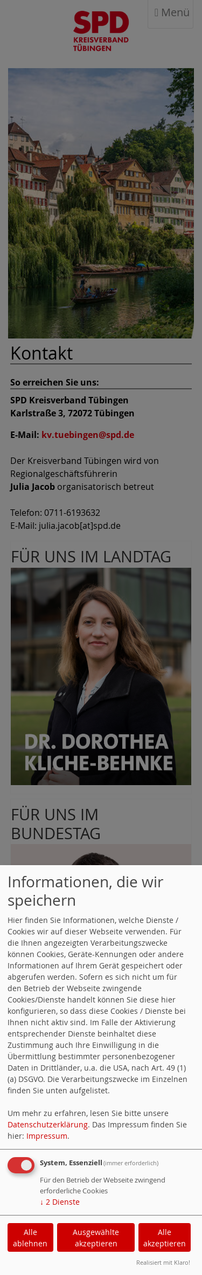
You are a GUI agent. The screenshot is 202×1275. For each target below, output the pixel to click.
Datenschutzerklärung (48, 1124)
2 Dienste (60, 1202)
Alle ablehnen (30, 1238)
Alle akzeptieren (164, 1238)
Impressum (46, 1136)
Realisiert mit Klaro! (163, 1262)
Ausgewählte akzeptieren (96, 1238)
